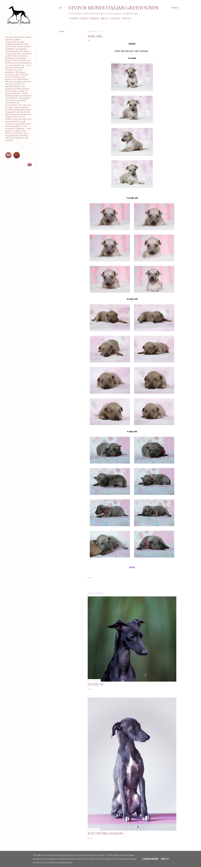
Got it (165, 858)
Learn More (150, 858)
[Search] (175, 8)
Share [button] (61, 31)
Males (83, 18)
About (104, 18)
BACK (132, 567)
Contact (125, 18)
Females (93, 18)
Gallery (114, 18)
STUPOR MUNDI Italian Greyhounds (113, 8)
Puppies (73, 18)
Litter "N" (96, 684)
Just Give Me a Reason (105, 833)
